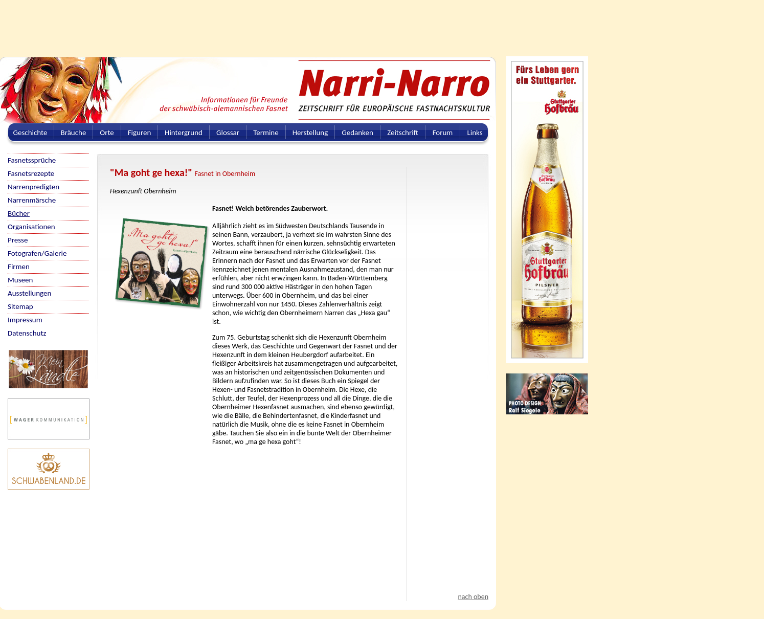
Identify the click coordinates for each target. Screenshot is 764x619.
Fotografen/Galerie (37, 253)
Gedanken (357, 132)
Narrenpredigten (33, 186)
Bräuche (73, 132)
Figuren (139, 132)
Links (474, 132)
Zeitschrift (402, 132)
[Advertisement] (248, 23)
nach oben (473, 596)
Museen (20, 279)
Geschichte (30, 132)
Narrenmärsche (32, 200)
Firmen (19, 266)
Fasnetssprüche (32, 160)
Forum (443, 132)
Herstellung (310, 132)
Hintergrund (184, 132)
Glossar (227, 132)
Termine (265, 132)
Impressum (25, 319)
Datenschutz (27, 333)
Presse (18, 240)
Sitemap (20, 306)
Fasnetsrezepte (31, 173)
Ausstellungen (29, 293)
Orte (107, 132)
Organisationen (31, 226)
